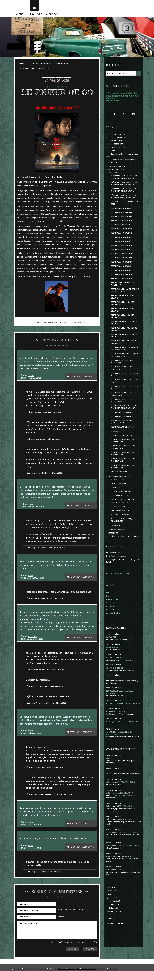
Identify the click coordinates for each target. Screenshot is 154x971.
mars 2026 (111, 891)
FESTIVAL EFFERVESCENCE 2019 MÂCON (124, 374)
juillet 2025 (111, 918)
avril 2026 (111, 887)
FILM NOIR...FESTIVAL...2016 (122, 435)
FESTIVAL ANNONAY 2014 (121, 237)
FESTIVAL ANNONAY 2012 (121, 229)
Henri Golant (111, 606)
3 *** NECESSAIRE (115, 144)
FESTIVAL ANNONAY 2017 (121, 249)
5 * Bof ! (111, 151)
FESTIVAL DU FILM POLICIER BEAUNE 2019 (122, 316)
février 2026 (112, 894)
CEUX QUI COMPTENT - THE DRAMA (122, 722)
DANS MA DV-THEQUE (120, 496)
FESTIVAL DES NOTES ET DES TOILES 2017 (123, 284)
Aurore (30, 845)
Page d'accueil (63, 63)
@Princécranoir (40, 670)
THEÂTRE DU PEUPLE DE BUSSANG (123, 536)
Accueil (20, 14)
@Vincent (110, 758)
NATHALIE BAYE (113, 647)
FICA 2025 (115, 431)
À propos (52, 14)
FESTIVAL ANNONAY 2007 (121, 208)
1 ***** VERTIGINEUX (117, 137)
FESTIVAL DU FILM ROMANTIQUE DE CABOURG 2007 (124, 348)
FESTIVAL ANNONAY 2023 (121, 270)
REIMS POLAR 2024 (119, 472)
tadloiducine (38, 767)
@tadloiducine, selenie (42, 794)
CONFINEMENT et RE (117, 166)
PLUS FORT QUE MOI (115, 711)
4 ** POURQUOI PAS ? (117, 147)
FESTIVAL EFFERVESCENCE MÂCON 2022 (122, 400)
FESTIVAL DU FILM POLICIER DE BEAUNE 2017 (124, 342)
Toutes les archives (115, 924)
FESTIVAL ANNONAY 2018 (121, 254)
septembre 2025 (114, 911)
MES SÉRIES (113, 533)
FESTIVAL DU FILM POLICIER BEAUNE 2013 (122, 303)
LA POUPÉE (111, 637)
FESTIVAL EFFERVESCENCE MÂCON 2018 (122, 394)
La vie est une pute (116, 530)
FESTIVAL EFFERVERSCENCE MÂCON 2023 (123, 368)
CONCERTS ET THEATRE (121, 491)
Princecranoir (33, 636)
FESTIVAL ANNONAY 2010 (121, 221)
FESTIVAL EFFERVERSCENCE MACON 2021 (123, 361)
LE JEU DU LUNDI (118, 506)
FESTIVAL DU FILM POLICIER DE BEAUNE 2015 (124, 329)
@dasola (37, 598)
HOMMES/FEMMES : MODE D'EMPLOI (123, 703)
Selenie (31, 731)
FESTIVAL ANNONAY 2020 (121, 262)
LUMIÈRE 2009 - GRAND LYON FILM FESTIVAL (123, 453)
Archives (36, 14)
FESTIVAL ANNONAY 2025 (121, 278)
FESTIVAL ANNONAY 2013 (121, 233)
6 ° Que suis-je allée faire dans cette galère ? (122, 155)
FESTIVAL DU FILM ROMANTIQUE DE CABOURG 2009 (124, 355)
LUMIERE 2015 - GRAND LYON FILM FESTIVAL (123, 440)
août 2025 (111, 915)
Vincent (109, 771)
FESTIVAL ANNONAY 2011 (121, 225)
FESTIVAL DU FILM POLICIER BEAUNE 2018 (122, 309)
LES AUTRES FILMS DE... (120, 510)
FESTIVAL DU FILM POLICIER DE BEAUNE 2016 (124, 335)
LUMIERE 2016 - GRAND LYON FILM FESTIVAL (123, 447)
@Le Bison (38, 412)
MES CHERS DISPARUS (120, 515)
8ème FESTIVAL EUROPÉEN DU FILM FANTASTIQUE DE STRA (124, 190)
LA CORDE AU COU (114, 657)
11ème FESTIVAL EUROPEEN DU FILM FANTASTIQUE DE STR (124, 183)
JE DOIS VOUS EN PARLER (119, 476)
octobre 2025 (112, 908)
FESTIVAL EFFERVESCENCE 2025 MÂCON (124, 387)
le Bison (31, 375)
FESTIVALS (112, 173)
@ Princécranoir (40, 703)
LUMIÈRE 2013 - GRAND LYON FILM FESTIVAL (123, 460)
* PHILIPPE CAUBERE (117, 134)
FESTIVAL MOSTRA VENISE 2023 (124, 416)
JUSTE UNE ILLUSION (115, 668)
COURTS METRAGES (116, 169)
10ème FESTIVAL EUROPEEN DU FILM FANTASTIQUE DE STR (124, 177)
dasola (30, 575)
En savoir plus (111, 969)
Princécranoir (112, 856)
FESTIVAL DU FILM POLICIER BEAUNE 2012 (122, 296)
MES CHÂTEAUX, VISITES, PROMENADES (121, 520)
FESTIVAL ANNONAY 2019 (121, 258)
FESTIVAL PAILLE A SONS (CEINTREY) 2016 (121, 421)
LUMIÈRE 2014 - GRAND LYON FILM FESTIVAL (123, 466)
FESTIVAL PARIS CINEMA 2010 (123, 427)
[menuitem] (21, 14)
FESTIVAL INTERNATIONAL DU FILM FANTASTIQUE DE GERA (123, 407)
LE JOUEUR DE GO (57, 92)
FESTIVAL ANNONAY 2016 (121, 245)
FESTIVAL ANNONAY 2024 (121, 274)
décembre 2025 (113, 901)
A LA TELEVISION (118, 479)
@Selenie (110, 782)
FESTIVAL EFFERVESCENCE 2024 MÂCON (124, 381)
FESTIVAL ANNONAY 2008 (121, 212)
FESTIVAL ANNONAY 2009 (121, 216)
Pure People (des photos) (116, 556)
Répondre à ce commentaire (81, 377)
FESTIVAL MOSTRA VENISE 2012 (124, 412)
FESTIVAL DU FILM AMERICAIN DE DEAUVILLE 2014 (125, 290)
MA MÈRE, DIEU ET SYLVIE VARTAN (34, 69)
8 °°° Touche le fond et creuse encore (123, 163)
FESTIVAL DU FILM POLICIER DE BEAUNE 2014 (124, 322)
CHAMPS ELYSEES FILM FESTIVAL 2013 (124, 203)
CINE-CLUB (115, 487)
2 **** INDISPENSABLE (48, 323)
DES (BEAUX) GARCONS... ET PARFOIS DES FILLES (122, 501)
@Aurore (37, 872)
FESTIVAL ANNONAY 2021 (121, 266)
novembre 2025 (113, 904)
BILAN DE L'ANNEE (118, 483)
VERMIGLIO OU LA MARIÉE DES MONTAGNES (36, 63)
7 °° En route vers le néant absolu (122, 160)
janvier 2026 (112, 898)
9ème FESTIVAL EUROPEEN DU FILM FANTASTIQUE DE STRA (124, 196)
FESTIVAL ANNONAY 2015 (121, 241)
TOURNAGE (116, 525)
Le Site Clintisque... (114, 553)
